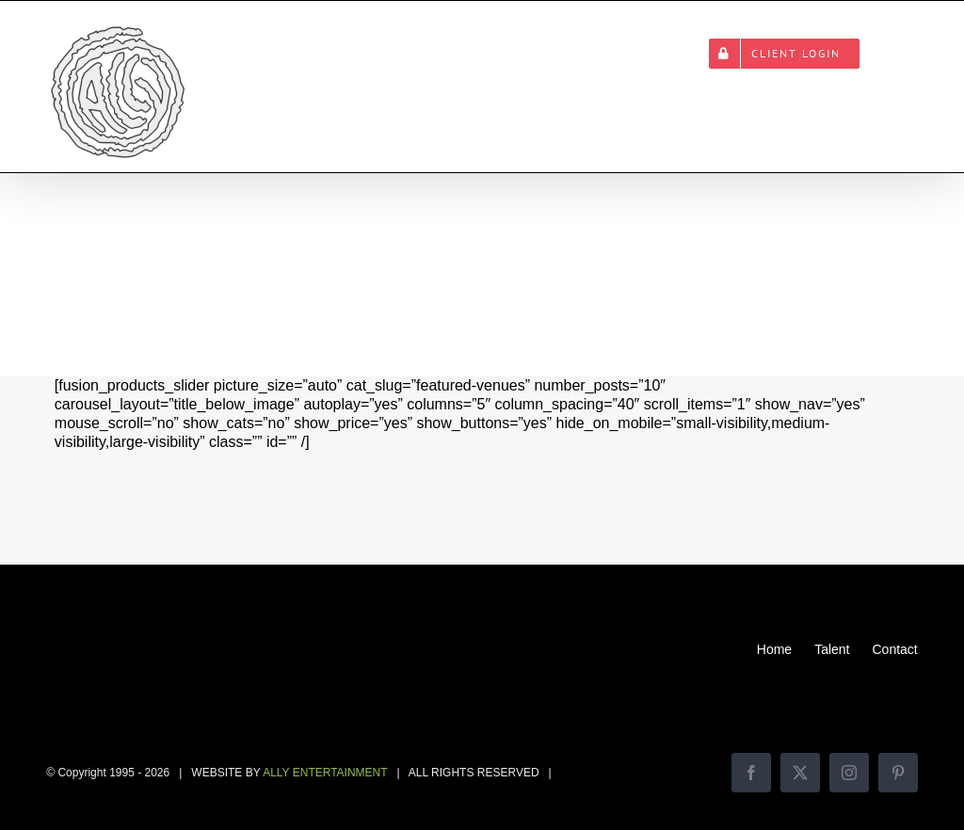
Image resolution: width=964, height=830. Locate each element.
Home (774, 649)
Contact (894, 649)
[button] (888, 53)
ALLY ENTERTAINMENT (325, 772)
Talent (831, 649)
